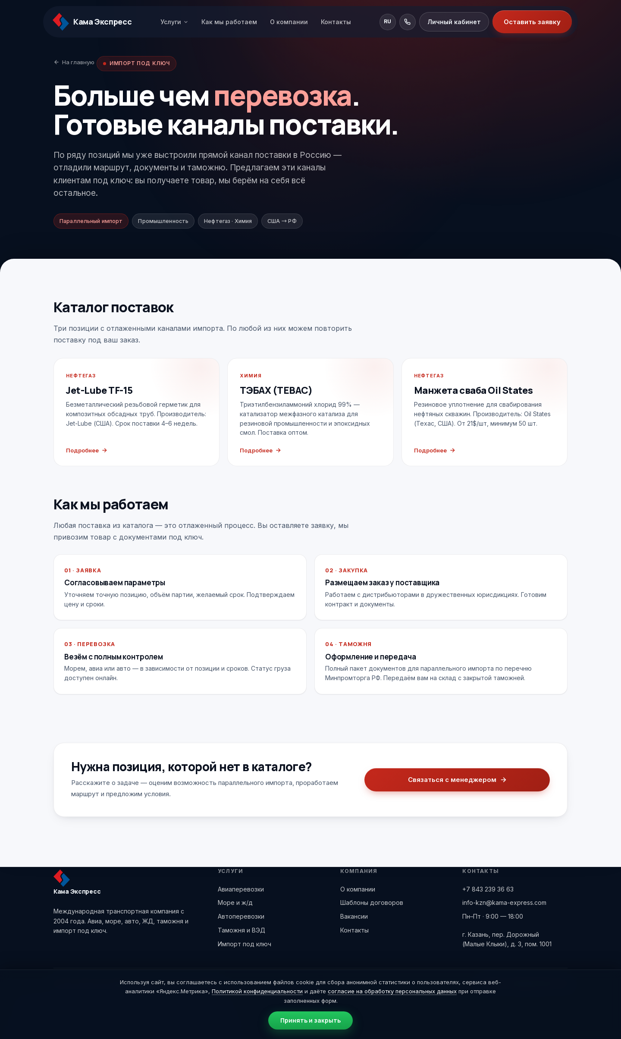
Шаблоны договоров (371, 902)
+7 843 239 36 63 (488, 889)
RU (387, 21)
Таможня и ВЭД (241, 930)
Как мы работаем (229, 21)
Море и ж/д (235, 902)
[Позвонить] (407, 22)
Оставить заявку (532, 22)
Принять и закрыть (310, 1020)
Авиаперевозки (241, 889)
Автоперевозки (241, 916)
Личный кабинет (454, 21)
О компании (289, 21)
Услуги (174, 21)
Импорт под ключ (244, 944)
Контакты (336, 21)
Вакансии (354, 916)
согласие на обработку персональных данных (392, 991)
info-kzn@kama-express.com (504, 902)
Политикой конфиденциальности (257, 991)
